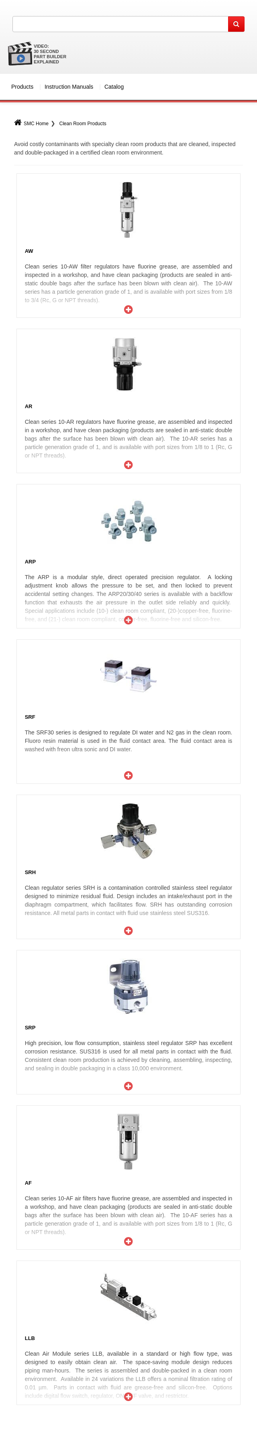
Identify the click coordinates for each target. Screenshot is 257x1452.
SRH (30, 872)
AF (28, 1183)
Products (22, 86)
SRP (30, 1028)
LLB (30, 1338)
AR (29, 406)
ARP (30, 562)
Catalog (114, 86)
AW (29, 251)
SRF (30, 717)
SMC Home (31, 123)
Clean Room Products (82, 123)
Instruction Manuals (69, 86)
